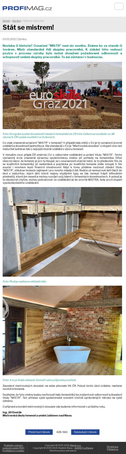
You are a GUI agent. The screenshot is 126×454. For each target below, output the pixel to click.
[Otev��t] (119, 6)
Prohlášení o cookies (13, 450)
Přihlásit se (112, 449)
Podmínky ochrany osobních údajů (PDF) (13, 446)
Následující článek (85, 432)
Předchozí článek (39, 432)
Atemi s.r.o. (75, 445)
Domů (6, 20)
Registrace (112, 446)
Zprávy (16, 20)
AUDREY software (83, 448)
